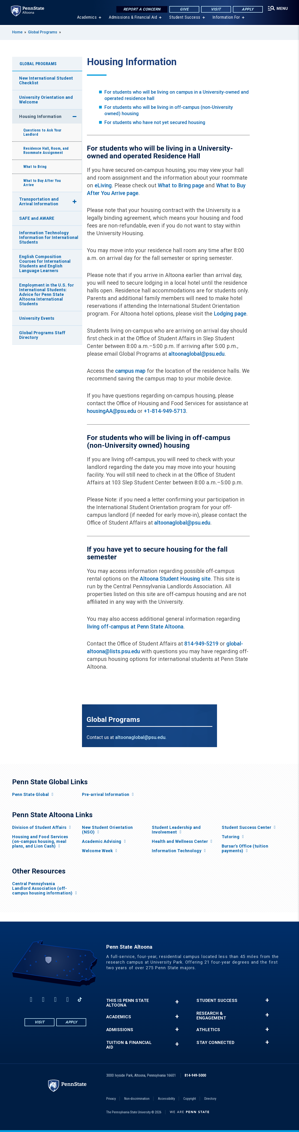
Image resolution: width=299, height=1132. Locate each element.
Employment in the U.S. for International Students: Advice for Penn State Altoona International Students (46, 294)
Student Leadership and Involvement (176, 829)
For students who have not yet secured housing (154, 122)
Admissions (119, 1029)
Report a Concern (141, 9)
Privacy (111, 1098)
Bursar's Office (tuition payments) (245, 848)
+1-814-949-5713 (165, 411)
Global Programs (42, 32)
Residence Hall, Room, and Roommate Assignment (46, 150)
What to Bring (35, 166)
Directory (210, 1098)
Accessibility (166, 1098)
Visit (216, 9)
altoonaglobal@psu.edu (196, 354)
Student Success (184, 18)
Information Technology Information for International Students (48, 237)
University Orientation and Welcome (46, 99)
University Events (36, 318)
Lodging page (230, 314)
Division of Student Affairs (39, 827)
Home (17, 32)
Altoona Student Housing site (175, 579)
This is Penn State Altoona (127, 1003)
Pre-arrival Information (105, 794)
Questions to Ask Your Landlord (42, 132)
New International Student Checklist (46, 80)
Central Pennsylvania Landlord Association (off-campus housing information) (42, 888)
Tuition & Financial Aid (129, 1045)
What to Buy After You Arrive (42, 182)
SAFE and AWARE (36, 218)
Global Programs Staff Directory (42, 335)
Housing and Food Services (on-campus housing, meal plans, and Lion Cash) (40, 841)
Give (184, 9)
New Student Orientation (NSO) (107, 829)
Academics (87, 18)
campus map (130, 371)
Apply (247, 9)
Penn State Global (30, 794)
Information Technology (176, 850)
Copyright (189, 1098)
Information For (226, 18)
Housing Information (40, 116)
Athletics (208, 1029)
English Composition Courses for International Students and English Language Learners (45, 263)
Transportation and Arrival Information (39, 201)
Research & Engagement (211, 1015)
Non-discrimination (137, 1098)
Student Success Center (246, 827)
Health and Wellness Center (180, 841)
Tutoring (230, 836)
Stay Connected (215, 1042)
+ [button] (177, 1002)
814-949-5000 (195, 1075)
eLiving (103, 185)
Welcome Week (97, 850)
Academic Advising (101, 841)
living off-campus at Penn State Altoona (135, 627)
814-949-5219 (201, 644)
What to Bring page (181, 185)
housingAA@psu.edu (111, 411)
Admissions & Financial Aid (133, 18)
